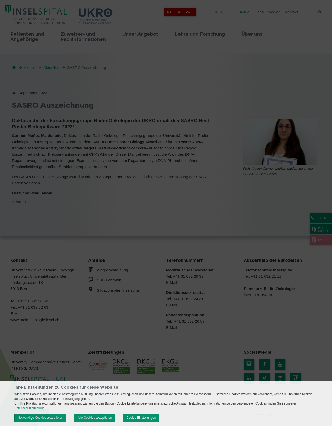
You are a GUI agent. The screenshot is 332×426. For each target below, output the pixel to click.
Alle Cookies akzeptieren (95, 418)
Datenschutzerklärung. (29, 408)
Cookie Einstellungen (141, 418)
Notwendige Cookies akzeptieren (40, 418)
